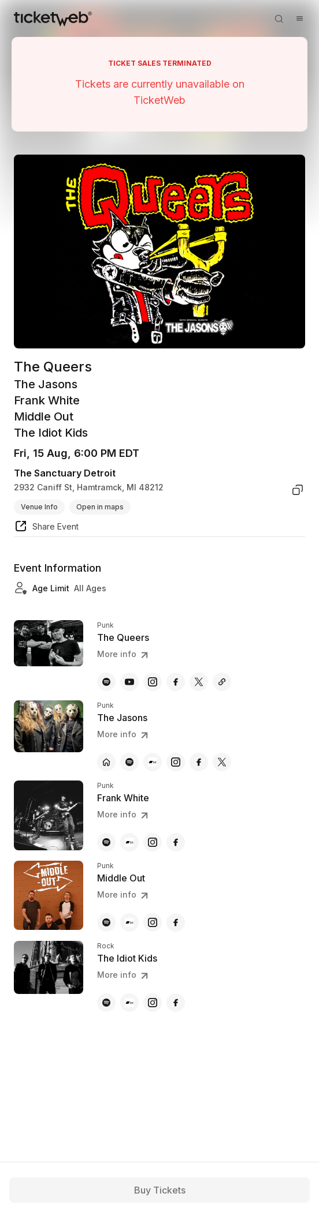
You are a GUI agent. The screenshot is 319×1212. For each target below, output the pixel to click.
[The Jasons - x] (222, 762)
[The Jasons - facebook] (199, 762)
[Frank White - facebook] (175, 842)
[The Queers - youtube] (129, 682)
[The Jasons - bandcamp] (152, 762)
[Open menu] (299, 18)
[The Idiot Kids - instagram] (152, 1002)
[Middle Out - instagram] (152, 922)
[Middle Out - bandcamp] (129, 922)
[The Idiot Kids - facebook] (175, 1002)
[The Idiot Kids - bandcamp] (129, 1002)
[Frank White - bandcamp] (129, 842)
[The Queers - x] (199, 682)
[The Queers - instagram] (152, 682)
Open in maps (100, 506)
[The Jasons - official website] (106, 762)
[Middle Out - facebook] (175, 922)
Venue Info (39, 506)
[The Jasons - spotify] (129, 762)
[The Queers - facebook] (175, 682)
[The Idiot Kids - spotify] (106, 1002)
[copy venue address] (297, 489)
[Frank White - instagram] (152, 842)
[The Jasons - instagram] (175, 762)
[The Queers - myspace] (222, 682)
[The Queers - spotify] (106, 682)
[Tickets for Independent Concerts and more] (53, 18)
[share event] (46, 527)
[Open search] (278, 18)
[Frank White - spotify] (106, 842)
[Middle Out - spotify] (106, 922)
